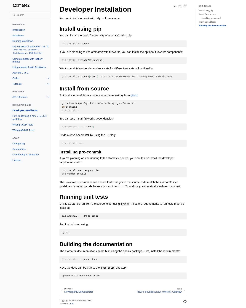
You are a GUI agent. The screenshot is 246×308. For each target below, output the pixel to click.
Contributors (19, 149)
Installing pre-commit (211, 18)
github (134, 95)
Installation (18, 35)
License (16, 160)
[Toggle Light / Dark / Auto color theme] (185, 6)
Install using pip (206, 10)
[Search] (30, 15)
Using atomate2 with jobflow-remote (27, 60)
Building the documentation (212, 26)
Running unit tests (207, 22)
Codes (15, 78)
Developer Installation (24, 110)
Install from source (207, 14)
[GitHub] (185, 302)
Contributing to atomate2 (25, 154)
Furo (72, 303)
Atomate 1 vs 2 (20, 72)
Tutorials (16, 83)
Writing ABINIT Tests (23, 130)
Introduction (18, 29)
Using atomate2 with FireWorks (29, 67)
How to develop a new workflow (29, 117)
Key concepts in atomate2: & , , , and (30, 50)
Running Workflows (22, 41)
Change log (18, 143)
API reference (19, 97)
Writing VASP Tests (22, 124)
